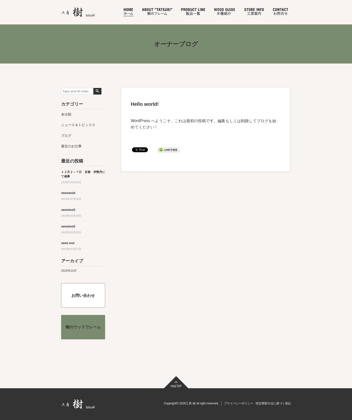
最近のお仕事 (71, 146)
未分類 (66, 114)
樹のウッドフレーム (83, 327)
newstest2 (68, 226)
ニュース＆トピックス (78, 125)
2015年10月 (69, 270)
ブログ (66, 136)
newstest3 (68, 210)
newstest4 (68, 193)
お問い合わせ (83, 295)
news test (68, 243)
